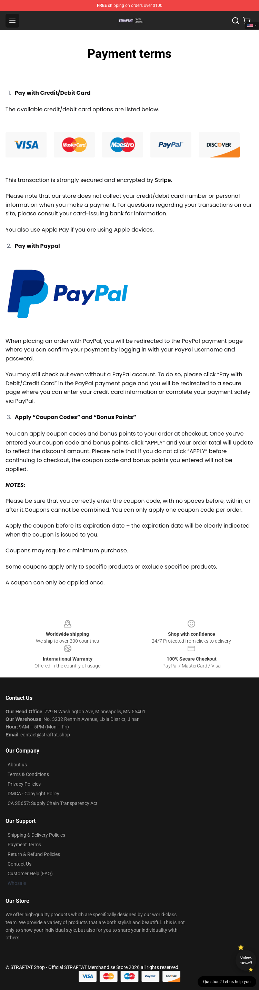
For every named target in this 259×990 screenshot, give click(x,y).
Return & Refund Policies (34, 854)
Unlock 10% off (246, 960)
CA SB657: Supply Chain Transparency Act (53, 803)
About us (17, 764)
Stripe (163, 180)
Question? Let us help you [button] (227, 981)
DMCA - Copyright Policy (33, 793)
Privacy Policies (24, 784)
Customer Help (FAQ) (30, 873)
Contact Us (19, 864)
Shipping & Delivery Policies (36, 835)
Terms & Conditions (28, 774)
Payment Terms (24, 844)
